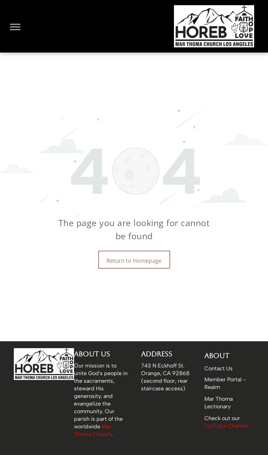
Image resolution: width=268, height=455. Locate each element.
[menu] (15, 27)
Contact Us (218, 368)
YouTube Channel (226, 426)
